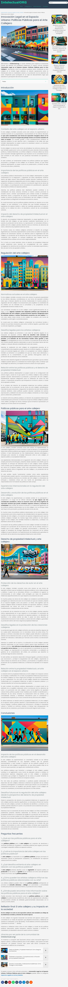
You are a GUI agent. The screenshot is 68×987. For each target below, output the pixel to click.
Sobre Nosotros (37, 6)
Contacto (45, 6)
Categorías (27, 6)
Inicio (21, 6)
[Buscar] (66, 3)
